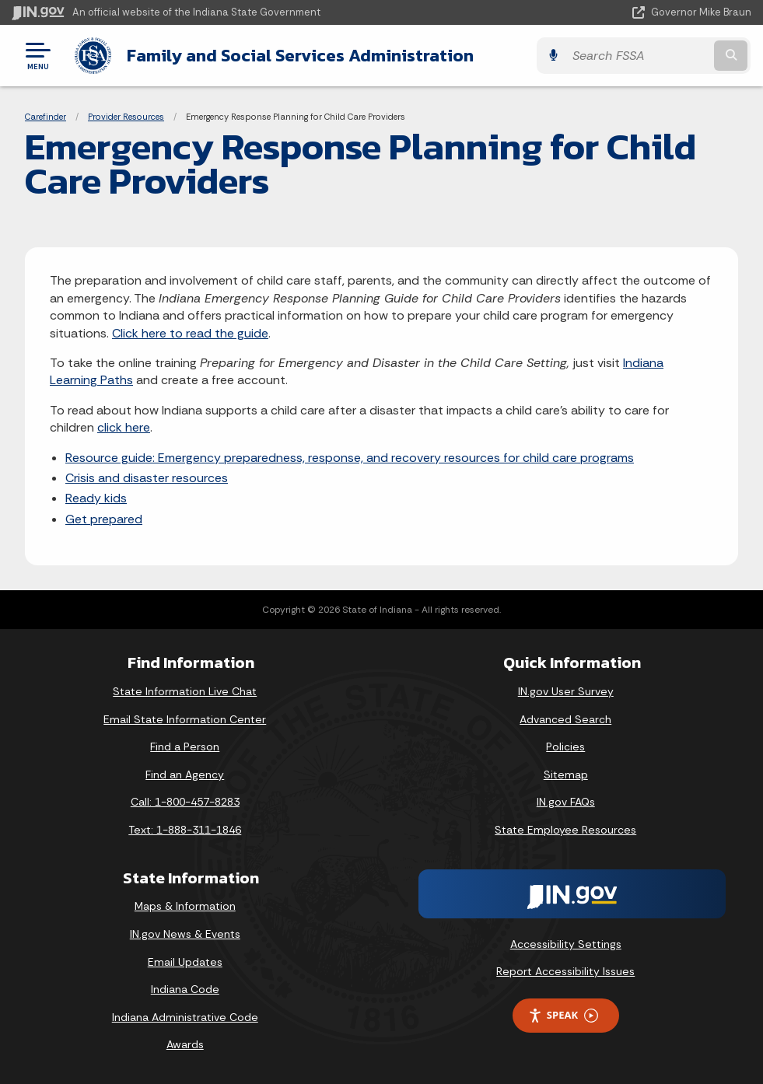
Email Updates (185, 962)
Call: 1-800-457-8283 (185, 802)
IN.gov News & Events (185, 934)
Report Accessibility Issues (565, 971)
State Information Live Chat (185, 691)
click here (123, 427)
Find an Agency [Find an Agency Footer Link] (184, 775)
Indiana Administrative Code (185, 1017)
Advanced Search (565, 719)
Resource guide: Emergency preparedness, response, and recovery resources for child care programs (349, 457)
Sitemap (566, 775)
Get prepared (103, 519)
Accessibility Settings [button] (565, 944)
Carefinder (45, 116)
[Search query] (640, 55)
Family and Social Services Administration (299, 55)
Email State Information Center (184, 719)
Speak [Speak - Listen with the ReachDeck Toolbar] (563, 1015)
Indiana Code (185, 989)
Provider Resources (126, 116)
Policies (565, 747)
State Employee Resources (565, 830)
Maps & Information (185, 906)
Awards (185, 1044)
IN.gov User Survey (566, 691)
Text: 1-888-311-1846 (184, 830)
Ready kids (96, 498)
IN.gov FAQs (566, 802)
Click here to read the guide (190, 333)
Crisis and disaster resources (146, 478)
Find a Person (184, 747)
